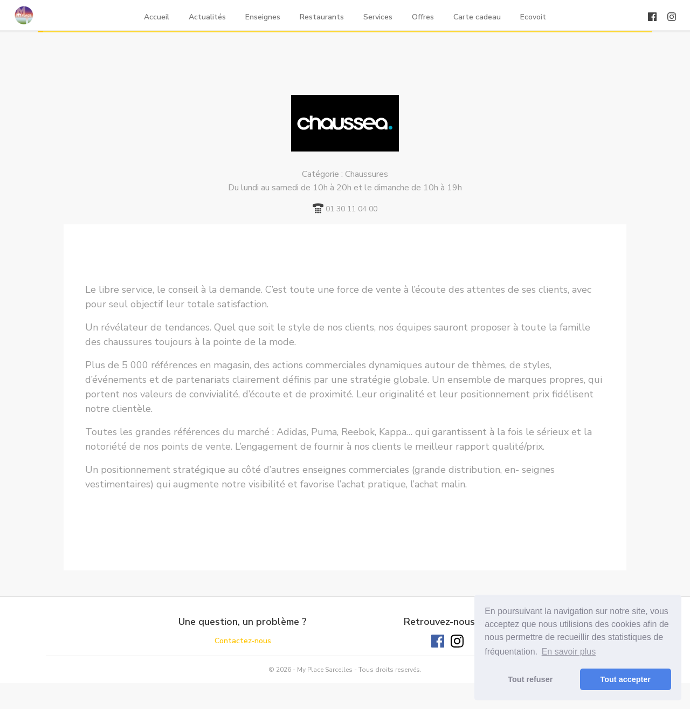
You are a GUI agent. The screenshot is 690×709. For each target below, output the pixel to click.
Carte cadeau (477, 17)
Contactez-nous (243, 641)
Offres (423, 17)
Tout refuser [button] (530, 679)
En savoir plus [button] (569, 651)
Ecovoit (533, 17)
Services (377, 17)
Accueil (156, 17)
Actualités (207, 17)
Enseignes (262, 17)
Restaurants (322, 17)
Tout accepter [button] (626, 679)
